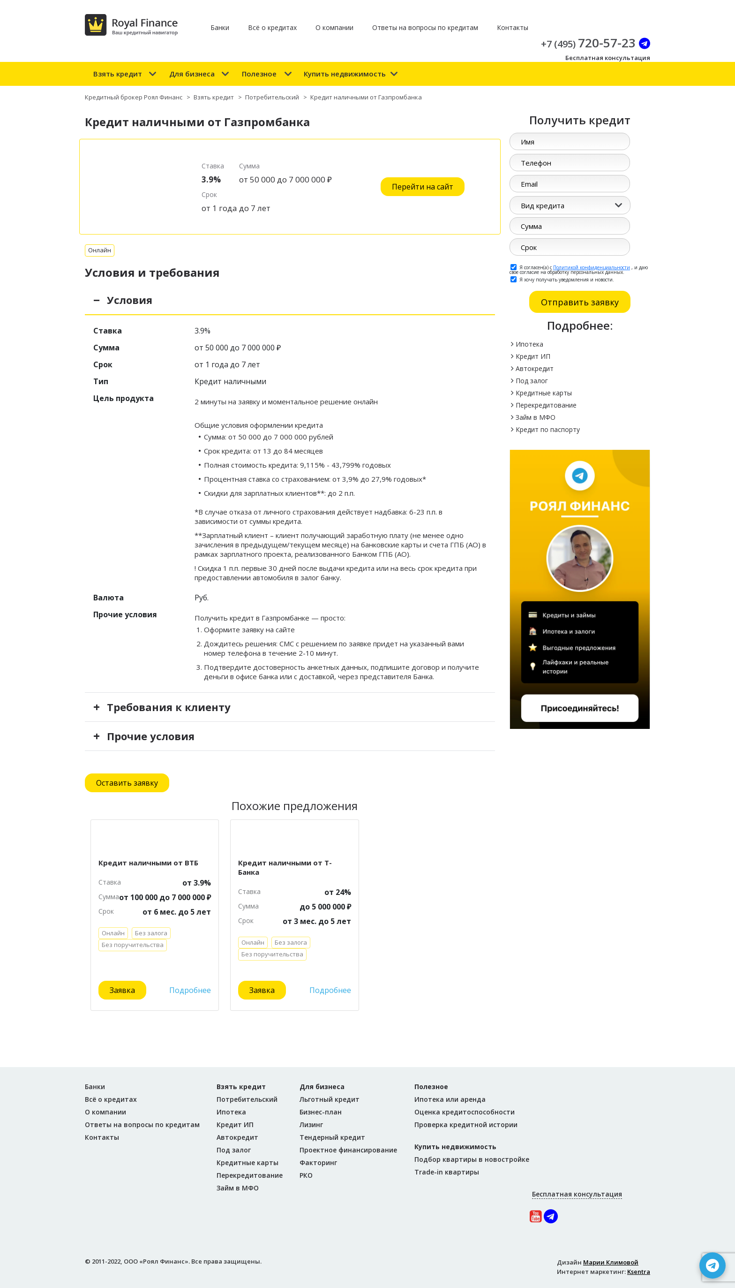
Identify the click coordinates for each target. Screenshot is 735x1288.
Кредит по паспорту (548, 429)
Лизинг (311, 1124)
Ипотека (529, 344)
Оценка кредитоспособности (464, 1111)
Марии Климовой (610, 1262)
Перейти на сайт (422, 187)
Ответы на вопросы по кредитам (425, 27)
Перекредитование (546, 405)
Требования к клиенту (169, 707)
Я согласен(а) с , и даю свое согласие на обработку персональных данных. (579, 269)
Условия (129, 300)
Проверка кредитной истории (466, 1124)
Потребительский (247, 1099)
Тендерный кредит (332, 1137)
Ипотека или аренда (450, 1099)
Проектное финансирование (348, 1149)
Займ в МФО (535, 417)
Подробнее (190, 990)
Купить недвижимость (345, 73)
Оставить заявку (127, 783)
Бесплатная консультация (607, 57)
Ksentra (638, 1271)
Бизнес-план (321, 1111)
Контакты (512, 27)
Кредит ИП (533, 356)
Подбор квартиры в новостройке (471, 1159)
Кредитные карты (544, 392)
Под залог (532, 380)
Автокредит (535, 368)
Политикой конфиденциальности (591, 267)
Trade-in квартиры (446, 1171)
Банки (219, 27)
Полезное (259, 73)
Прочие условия (151, 736)
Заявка (122, 990)
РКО (306, 1175)
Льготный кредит (330, 1099)
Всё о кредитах (272, 27)
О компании (334, 27)
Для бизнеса (192, 73)
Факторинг (318, 1162)
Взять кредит (117, 73)
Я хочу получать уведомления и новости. (562, 279)
